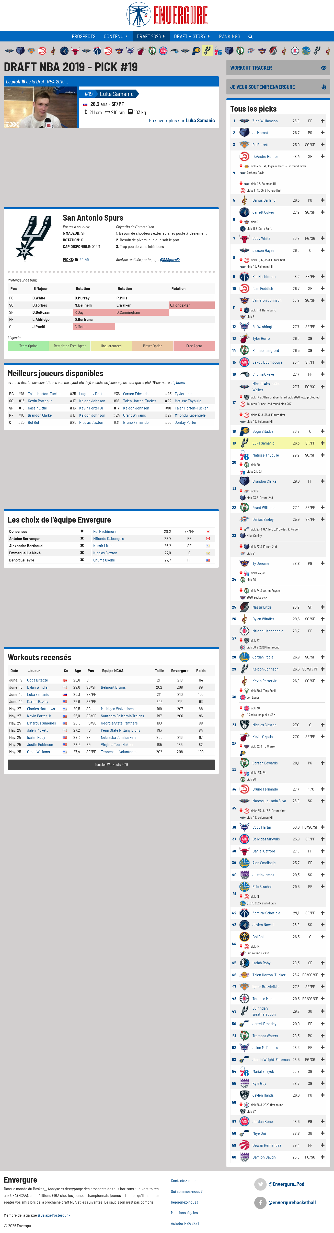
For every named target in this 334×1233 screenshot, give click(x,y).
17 (234, 402)
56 (234, 1102)
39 (234, 862)
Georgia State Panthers (119, 722)
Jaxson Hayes (263, 250)
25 (234, 606)
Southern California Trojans (122, 715)
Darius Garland (263, 200)
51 (234, 1035)
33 (234, 769)
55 (234, 1083)
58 (234, 1133)
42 (234, 912)
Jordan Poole (262, 656)
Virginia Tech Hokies (117, 744)
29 (81, 259)
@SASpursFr (170, 259)
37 (234, 838)
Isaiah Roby (36, 737)
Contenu (113, 36)
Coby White (261, 238)
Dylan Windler (38, 687)
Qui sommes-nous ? (187, 1191)
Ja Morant (260, 132)
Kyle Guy (259, 1083)
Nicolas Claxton (91, 422)
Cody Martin (261, 827)
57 (234, 1121)
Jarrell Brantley (264, 1023)
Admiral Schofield (266, 912)
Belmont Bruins (113, 687)
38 (234, 850)
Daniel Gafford (263, 850)
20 (234, 462)
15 (234, 362)
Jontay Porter (186, 422)
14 (234, 350)
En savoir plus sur (182, 120)
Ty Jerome (183, 393)
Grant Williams (134, 415)
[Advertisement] (111, 167)
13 (234, 338)
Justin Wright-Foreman (271, 1059)
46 (234, 974)
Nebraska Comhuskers (118, 737)
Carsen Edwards (135, 393)
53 (234, 1059)
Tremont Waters (265, 1035)
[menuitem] (84, 36)
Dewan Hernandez (266, 1145)
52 (234, 1047)
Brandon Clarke (40, 415)
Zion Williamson (265, 120)
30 (234, 696)
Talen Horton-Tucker (44, 393)
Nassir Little (37, 407)
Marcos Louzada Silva (269, 800)
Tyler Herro (261, 338)
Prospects (84, 36)
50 (234, 1023)
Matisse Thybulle (188, 400)
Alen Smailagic (263, 862)
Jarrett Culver (263, 212)
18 (234, 431)
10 (234, 288)
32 (234, 743)
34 (234, 788)
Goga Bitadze (37, 679)
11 (234, 307)
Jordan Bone (262, 1121)
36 (234, 827)
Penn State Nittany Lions (120, 730)
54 (234, 1071)
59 (234, 1145)
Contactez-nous (183, 1180)
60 (234, 1156)
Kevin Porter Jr (40, 400)
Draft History (190, 36)
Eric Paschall (262, 886)
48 (234, 998)
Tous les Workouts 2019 (111, 764)
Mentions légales (184, 1212)
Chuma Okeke (104, 559)
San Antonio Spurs (93, 217)
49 (87, 259)
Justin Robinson (40, 744)
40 (234, 874)
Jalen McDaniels (265, 1047)
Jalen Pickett (37, 730)
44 (234, 943)
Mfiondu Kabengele (190, 415)
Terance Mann (263, 998)
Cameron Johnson (267, 300)
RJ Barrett (260, 144)
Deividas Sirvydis (266, 838)
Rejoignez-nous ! (184, 1201)
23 (234, 535)
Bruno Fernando (136, 422)
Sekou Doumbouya (267, 362)
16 (234, 374)
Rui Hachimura (104, 531)
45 (234, 962)
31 (234, 724)
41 (234, 893)
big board (177, 382)
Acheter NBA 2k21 (185, 1223)
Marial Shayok (263, 1071)
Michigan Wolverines (117, 708)
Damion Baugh (264, 1156)
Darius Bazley (37, 701)
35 (234, 807)
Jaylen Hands (263, 1095)
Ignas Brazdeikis (265, 986)
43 (234, 924)
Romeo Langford (265, 350)
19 (234, 442)
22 (234, 507)
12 (234, 326)
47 (234, 986)
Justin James (263, 874)
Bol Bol (33, 422)
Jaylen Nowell (263, 924)
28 (234, 656)
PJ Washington (264, 326)
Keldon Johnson (92, 400)
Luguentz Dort (90, 393)
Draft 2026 (149, 36)
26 (234, 618)
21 (234, 488)
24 (234, 579)
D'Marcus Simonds (41, 722)
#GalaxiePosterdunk (54, 1215)
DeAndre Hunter (265, 156)
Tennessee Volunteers (118, 751)
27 (234, 637)
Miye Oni (259, 1133)
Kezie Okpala (262, 736)
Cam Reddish (262, 288)
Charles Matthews (41, 708)
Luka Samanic (117, 93)
